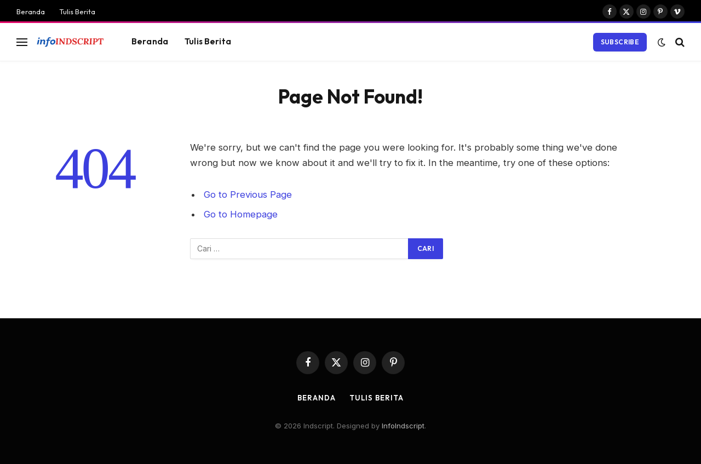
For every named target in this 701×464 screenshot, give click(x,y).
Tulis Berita (77, 11)
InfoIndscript (403, 425)
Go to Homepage (241, 214)
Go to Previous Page (248, 194)
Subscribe (620, 42)
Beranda (30, 11)
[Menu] (21, 42)
